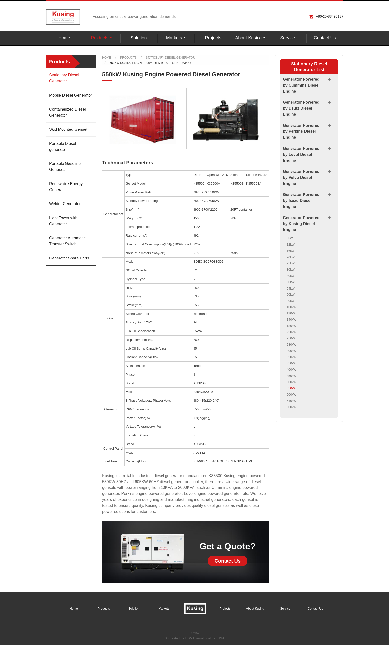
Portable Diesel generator (62, 146)
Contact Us (325, 37)
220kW (291, 332)
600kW (291, 394)
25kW (291, 263)
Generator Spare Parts (69, 258)
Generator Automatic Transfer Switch (67, 241)
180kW (291, 326)
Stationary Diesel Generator (170, 57)
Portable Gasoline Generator (65, 166)
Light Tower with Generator (63, 221)
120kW (291, 313)
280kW (291, 344)
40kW (291, 276)
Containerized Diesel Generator (67, 112)
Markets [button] (174, 37)
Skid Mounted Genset (68, 129)
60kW (291, 282)
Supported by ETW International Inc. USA (194, 638)
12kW (291, 244)
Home (64, 37)
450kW (291, 376)
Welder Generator (65, 204)
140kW (291, 319)
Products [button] (99, 37)
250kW (291, 338)
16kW (291, 251)
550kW (291, 388)
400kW (291, 369)
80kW (291, 301)
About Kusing (255, 608)
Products (128, 57)
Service (287, 37)
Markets (164, 608)
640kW (291, 401)
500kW (291, 382)
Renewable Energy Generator (66, 187)
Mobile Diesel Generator (70, 95)
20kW (291, 257)
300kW (291, 351)
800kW (291, 407)
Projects (213, 37)
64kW (291, 288)
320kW (291, 357)
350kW (291, 363)
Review (194, 633)
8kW (290, 238)
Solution (138, 37)
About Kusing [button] (248, 37)
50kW (291, 294)
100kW (291, 307)
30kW (291, 269)
